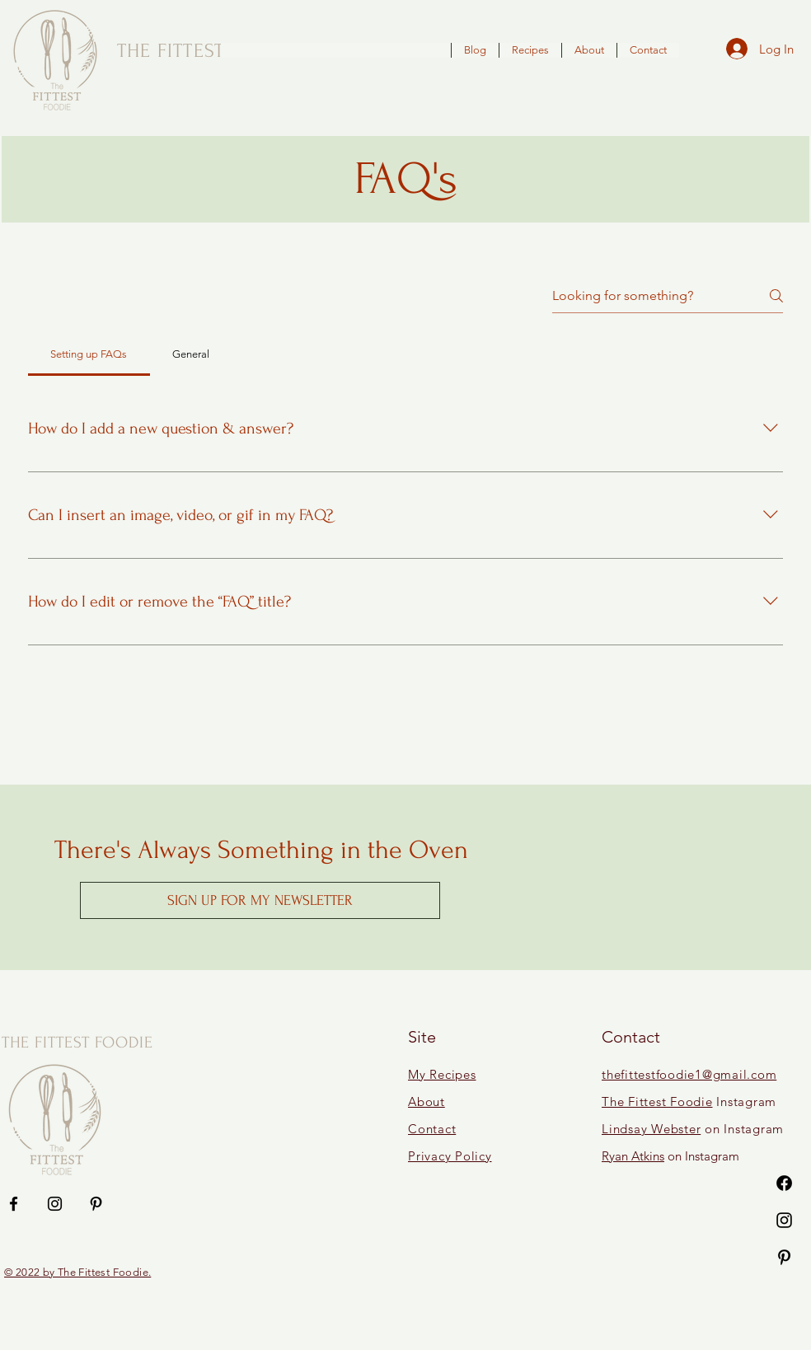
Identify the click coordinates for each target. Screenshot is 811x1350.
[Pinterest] (784, 1257)
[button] (260, 900)
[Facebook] (784, 1183)
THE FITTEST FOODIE (77, 1043)
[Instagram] (784, 1220)
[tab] (89, 354)
